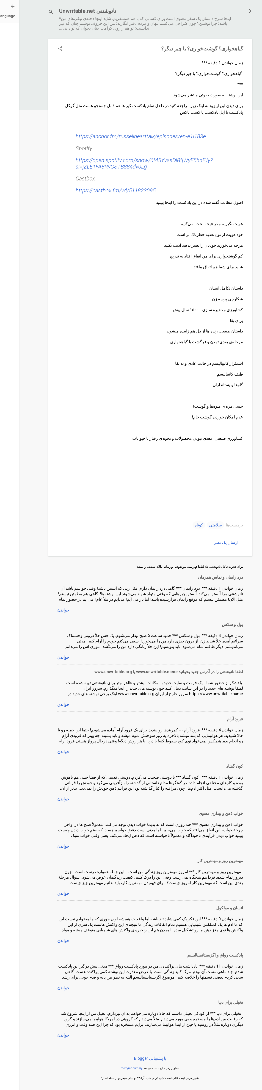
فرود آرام (216, 719)
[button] (41, 49)
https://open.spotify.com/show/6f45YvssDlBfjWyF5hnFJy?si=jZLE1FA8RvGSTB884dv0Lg (125, 163)
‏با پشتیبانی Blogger (131, 1058)
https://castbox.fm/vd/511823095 (97, 190)
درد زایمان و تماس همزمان (201, 577)
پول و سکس (213, 624)
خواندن (44, 610)
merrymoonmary (112, 1068)
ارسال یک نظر (207, 542)
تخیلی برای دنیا (211, 1002)
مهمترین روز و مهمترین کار (201, 860)
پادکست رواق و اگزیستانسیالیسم (196, 955)
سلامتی (196, 525)
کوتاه (180, 525)
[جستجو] (32, 12)
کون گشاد (215, 766)
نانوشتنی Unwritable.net (68, 11)
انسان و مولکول (210, 907)
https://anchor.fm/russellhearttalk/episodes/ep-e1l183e (122, 136)
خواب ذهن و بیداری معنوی (202, 813)
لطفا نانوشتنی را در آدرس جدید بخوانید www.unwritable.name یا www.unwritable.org (149, 671)
